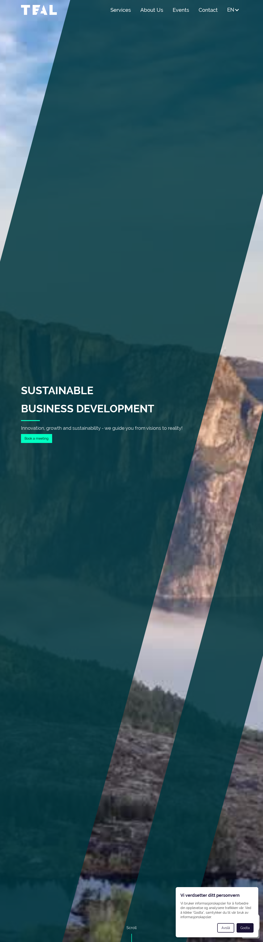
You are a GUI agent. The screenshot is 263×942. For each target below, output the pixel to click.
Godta (245, 928)
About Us (151, 10)
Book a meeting (37, 438)
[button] (233, 10)
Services (120, 10)
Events (181, 10)
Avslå (225, 928)
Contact (208, 10)
